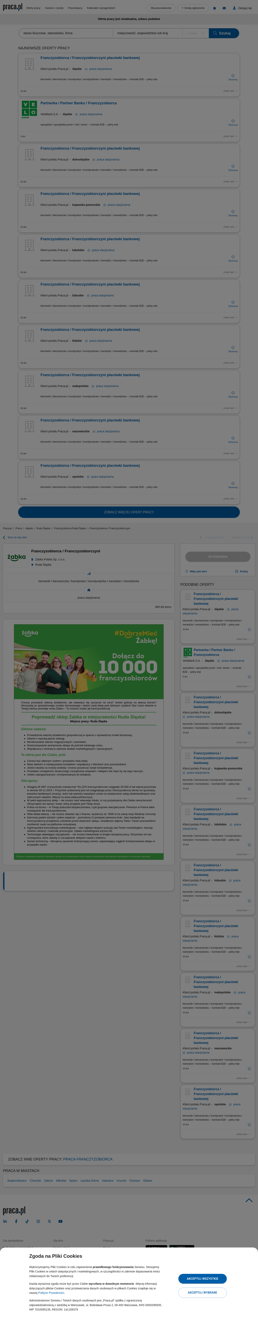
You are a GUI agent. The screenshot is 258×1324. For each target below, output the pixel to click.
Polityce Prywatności (51, 1292)
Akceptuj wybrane (202, 1292)
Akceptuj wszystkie (202, 1278)
